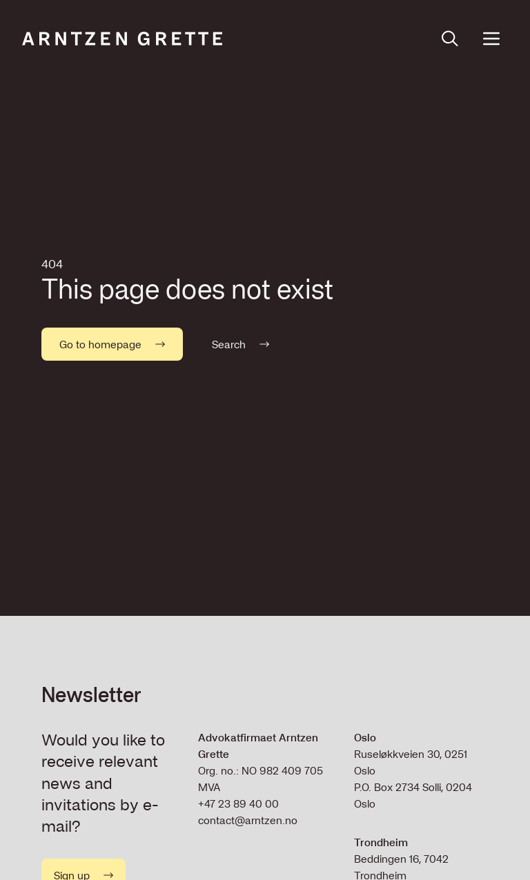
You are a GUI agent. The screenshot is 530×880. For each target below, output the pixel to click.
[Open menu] (491, 38)
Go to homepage (112, 344)
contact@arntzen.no (247, 820)
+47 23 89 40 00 (238, 803)
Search (240, 344)
